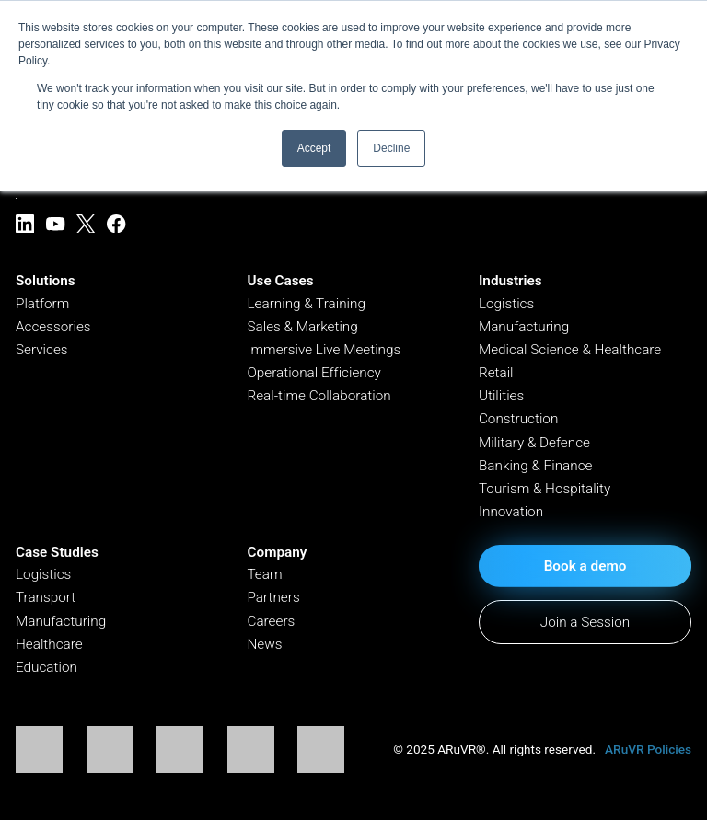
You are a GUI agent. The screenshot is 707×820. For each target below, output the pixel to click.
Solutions (45, 280)
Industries (510, 280)
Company (277, 552)
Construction (518, 418)
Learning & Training (306, 303)
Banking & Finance (536, 465)
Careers (271, 621)
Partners (273, 597)
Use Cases (280, 280)
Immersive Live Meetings (323, 349)
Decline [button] (391, 148)
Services (42, 349)
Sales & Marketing (302, 326)
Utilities (501, 395)
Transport (45, 597)
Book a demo (585, 566)
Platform (42, 303)
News (264, 644)
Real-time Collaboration (318, 395)
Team (264, 574)
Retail (496, 372)
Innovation (511, 511)
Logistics (506, 303)
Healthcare (49, 644)
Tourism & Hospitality (544, 488)
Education (46, 667)
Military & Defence (534, 442)
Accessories (53, 326)
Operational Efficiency (313, 372)
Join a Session (585, 622)
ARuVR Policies (648, 749)
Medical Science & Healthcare (570, 349)
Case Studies (57, 552)
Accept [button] (314, 148)
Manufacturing (524, 326)
